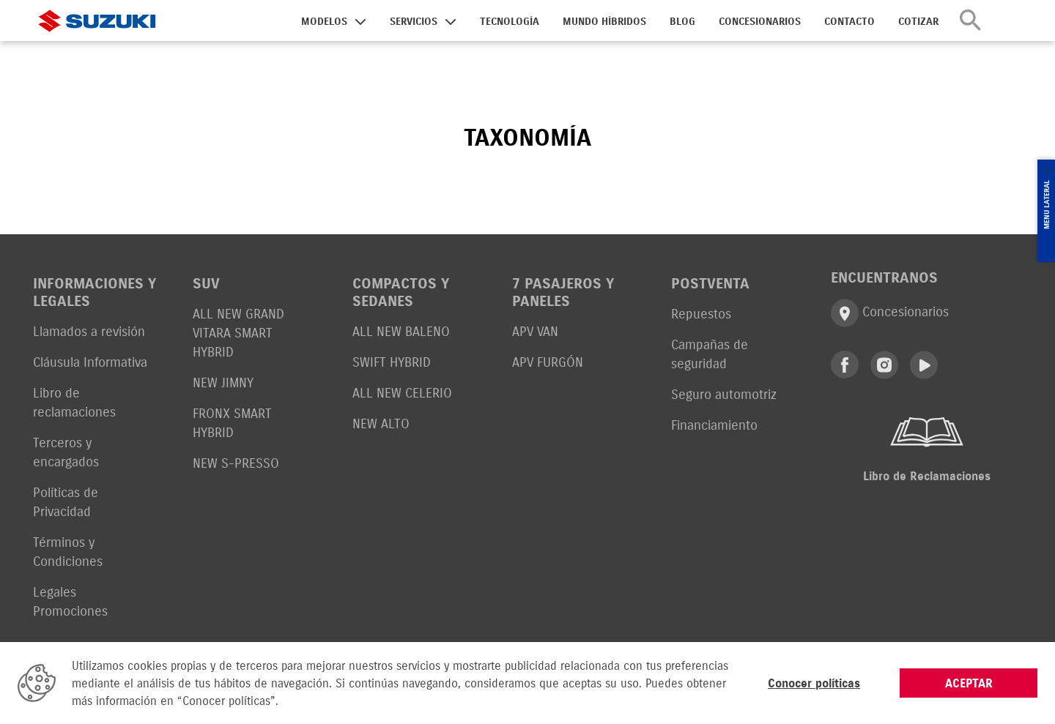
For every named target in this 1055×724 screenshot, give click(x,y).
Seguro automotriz (724, 394)
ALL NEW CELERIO (402, 392)
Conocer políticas (814, 683)
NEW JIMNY (223, 382)
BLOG (682, 21)
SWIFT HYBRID (391, 362)
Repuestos (701, 313)
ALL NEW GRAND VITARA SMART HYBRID (238, 332)
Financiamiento (714, 425)
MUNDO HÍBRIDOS (604, 21)
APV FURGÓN (547, 362)
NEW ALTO (381, 423)
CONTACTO (849, 21)
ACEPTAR (969, 683)
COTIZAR (918, 21)
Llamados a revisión (89, 331)
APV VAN (535, 331)
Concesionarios (890, 313)
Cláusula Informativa (90, 362)
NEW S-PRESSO (236, 463)
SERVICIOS (413, 21)
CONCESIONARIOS (760, 21)
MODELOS (324, 21)
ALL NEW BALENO (401, 331)
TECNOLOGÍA (509, 21)
